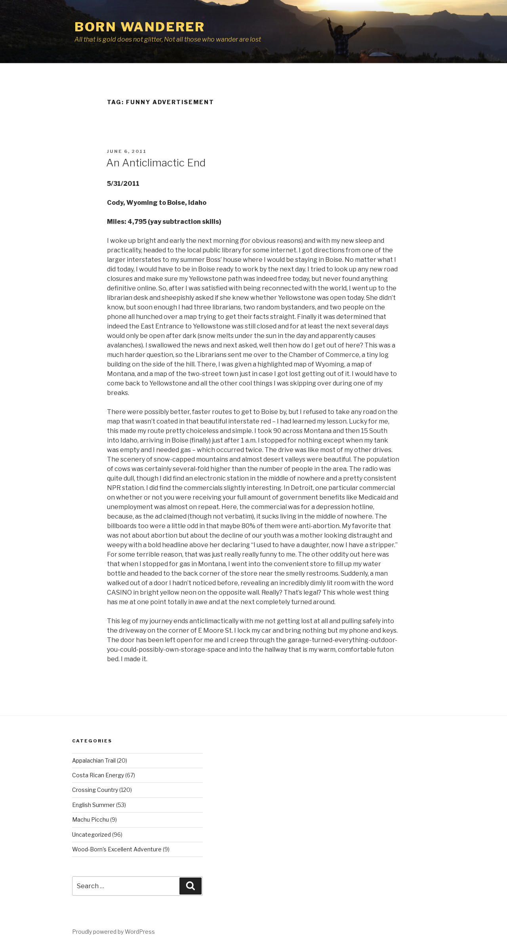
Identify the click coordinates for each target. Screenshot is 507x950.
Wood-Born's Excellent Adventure (117, 849)
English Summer (93, 804)
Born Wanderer (139, 26)
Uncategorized (91, 834)
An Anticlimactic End (156, 162)
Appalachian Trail (94, 760)
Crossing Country (95, 789)
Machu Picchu (90, 819)
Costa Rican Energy (98, 775)
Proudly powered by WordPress (113, 931)
